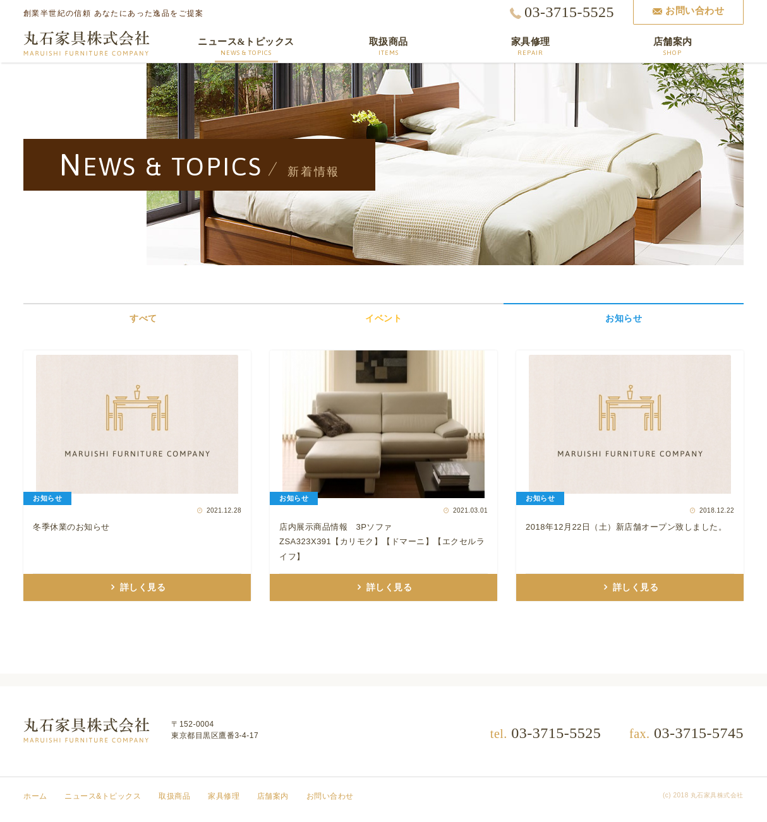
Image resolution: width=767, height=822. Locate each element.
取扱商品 (174, 796)
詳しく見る (142, 587)
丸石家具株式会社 (86, 43)
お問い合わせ (330, 796)
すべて (143, 318)
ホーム (35, 796)
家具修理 (223, 796)
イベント (383, 318)
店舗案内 (273, 796)
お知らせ (623, 318)
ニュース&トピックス (102, 796)
